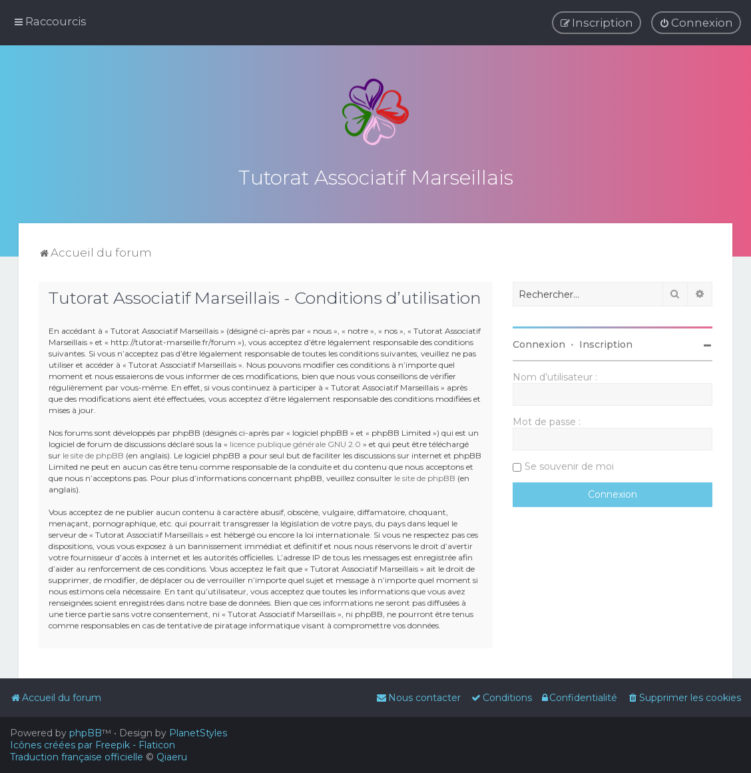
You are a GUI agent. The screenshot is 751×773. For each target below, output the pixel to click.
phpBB (85, 733)
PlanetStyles (198, 733)
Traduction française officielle (76, 757)
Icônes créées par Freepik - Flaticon (92, 745)
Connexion (539, 343)
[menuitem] (696, 22)
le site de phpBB (93, 453)
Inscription (605, 343)
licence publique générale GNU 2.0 (295, 441)
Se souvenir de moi (569, 464)
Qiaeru (171, 757)
